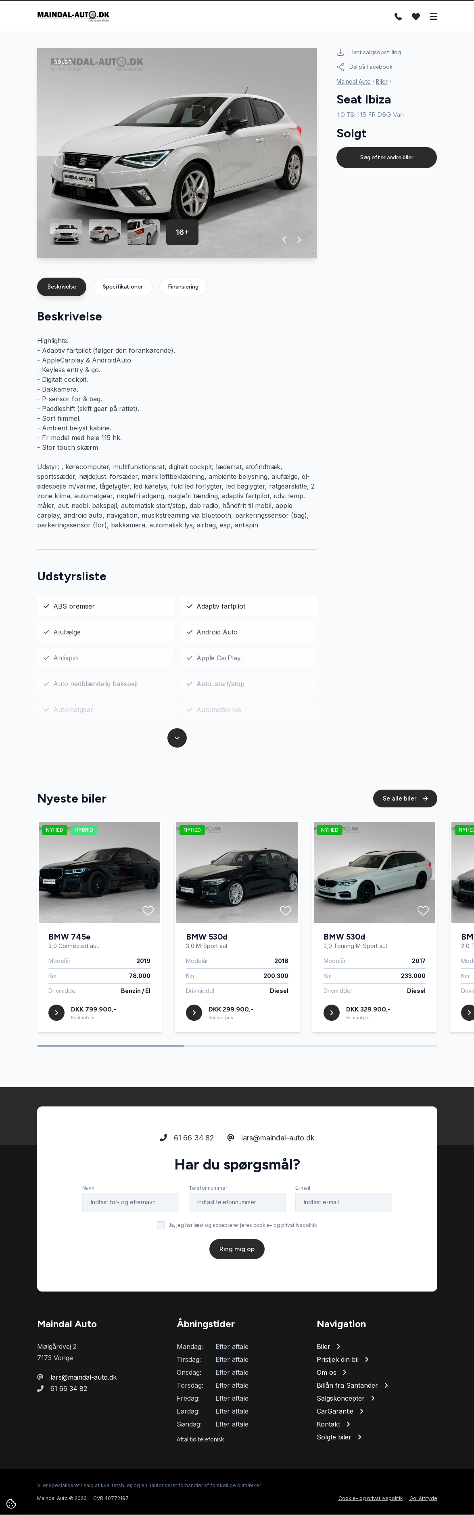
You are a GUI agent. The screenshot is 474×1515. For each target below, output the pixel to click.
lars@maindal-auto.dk (271, 1139)
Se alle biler (405, 799)
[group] (177, 153)
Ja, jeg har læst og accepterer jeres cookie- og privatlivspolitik (242, 1226)
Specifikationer (123, 287)
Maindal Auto (353, 81)
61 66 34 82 (187, 1139)
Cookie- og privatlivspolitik (370, 1499)
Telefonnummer (208, 1189)
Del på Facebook (364, 67)
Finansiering (183, 287)
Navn (88, 1189)
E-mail (302, 1189)
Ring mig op (237, 1250)
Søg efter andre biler (386, 157)
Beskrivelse (61, 287)
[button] (284, 240)
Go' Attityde (423, 1499)
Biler (382, 81)
